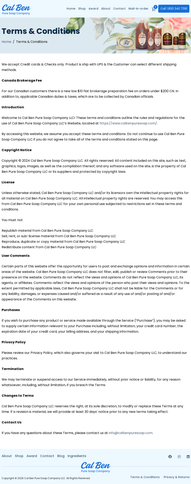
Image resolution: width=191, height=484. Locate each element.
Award (93, 9)
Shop (82, 9)
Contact (119, 9)
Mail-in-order (138, 9)
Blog (61, 456)
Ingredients (77, 456)
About (105, 9)
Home (71, 9)
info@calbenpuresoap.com (131, 433)
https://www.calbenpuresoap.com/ (128, 123)
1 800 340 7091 (173, 9)
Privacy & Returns (177, 477)
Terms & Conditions (145, 477)
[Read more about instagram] (179, 457)
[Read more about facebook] (170, 457)
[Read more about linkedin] (188, 457)
